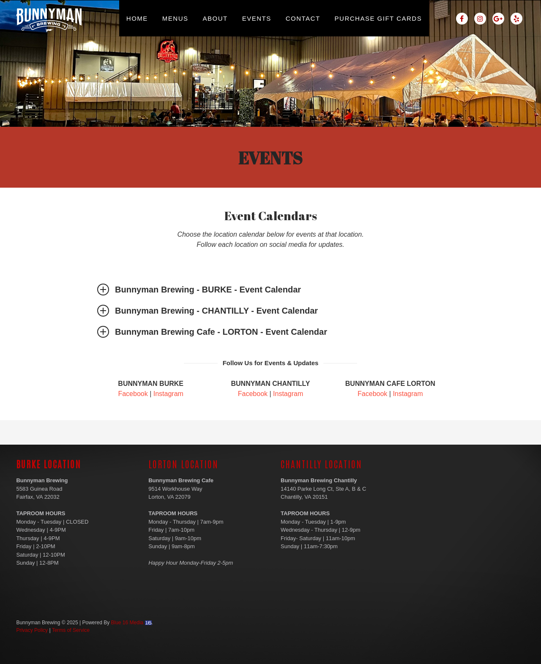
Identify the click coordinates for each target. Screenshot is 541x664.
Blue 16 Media (127, 623)
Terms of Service (71, 630)
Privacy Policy (32, 630)
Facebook (133, 393)
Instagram (168, 393)
